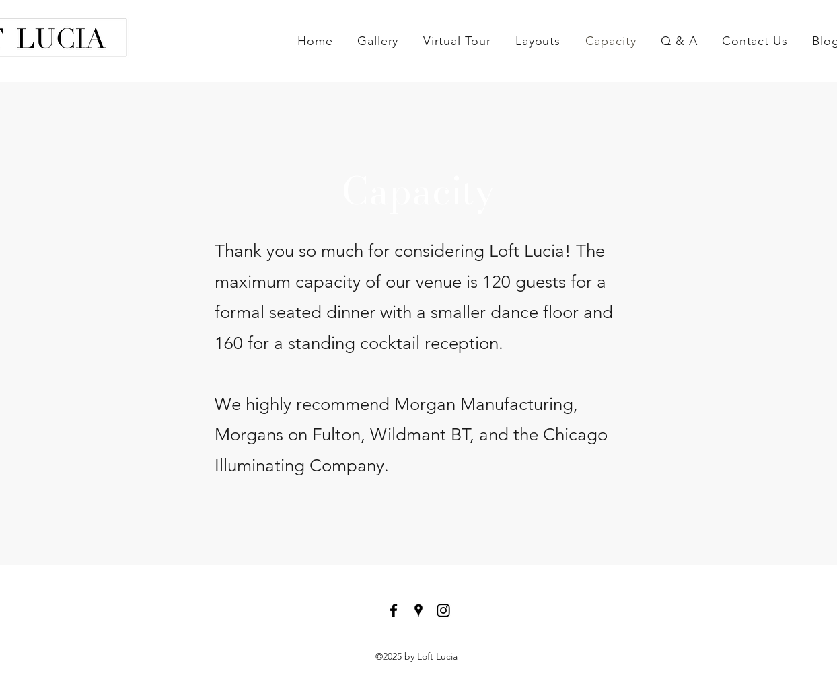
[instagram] (443, 610)
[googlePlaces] (418, 610)
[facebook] (393, 610)
